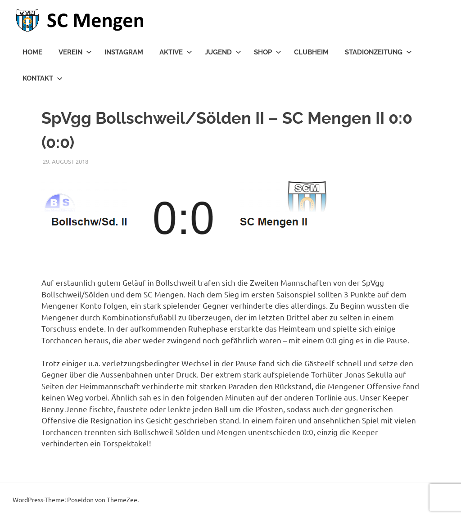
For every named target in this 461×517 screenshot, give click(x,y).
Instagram (123, 52)
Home (32, 52)
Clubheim (311, 52)
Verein (75, 52)
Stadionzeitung (378, 52)
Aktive (175, 52)
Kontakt (43, 78)
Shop (267, 52)
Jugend (223, 52)
